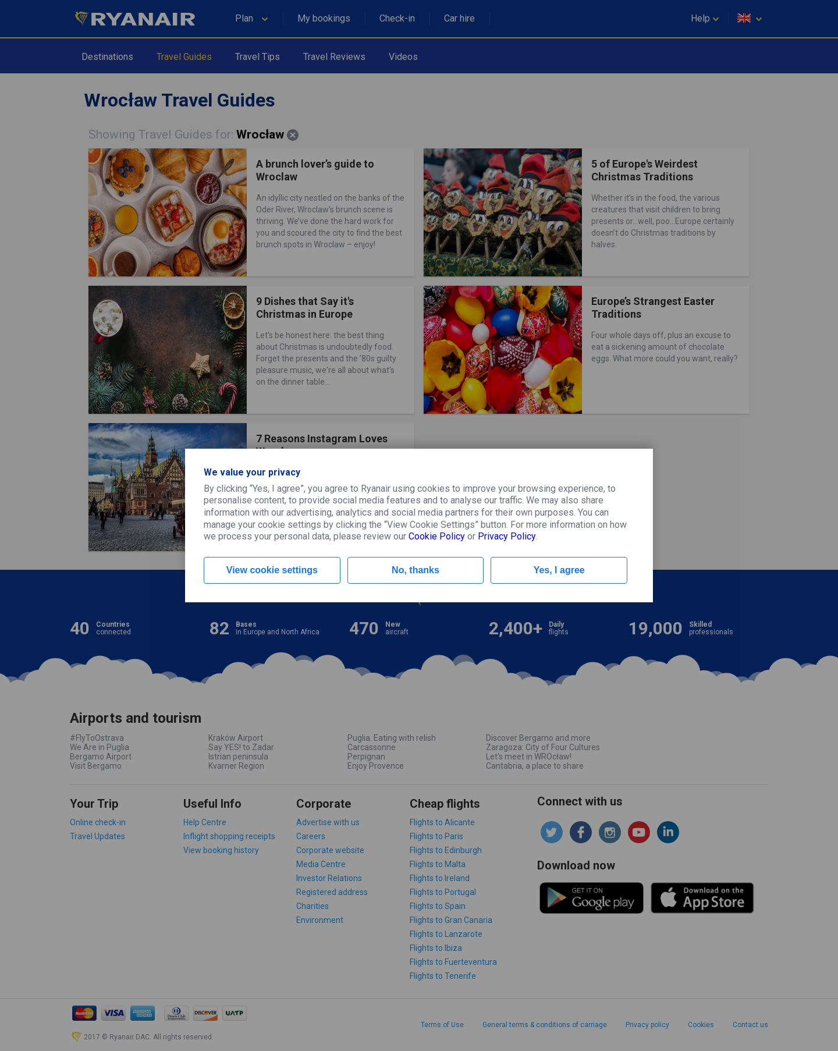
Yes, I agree (559, 570)
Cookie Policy (437, 536)
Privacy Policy (506, 536)
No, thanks (415, 570)
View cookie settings (272, 570)
